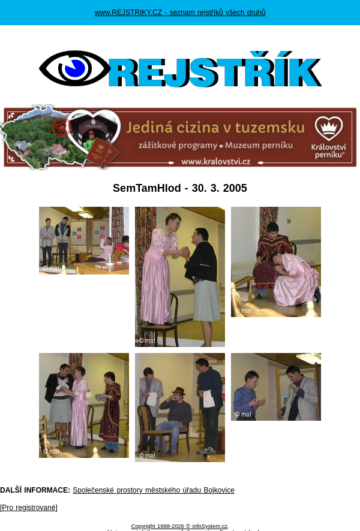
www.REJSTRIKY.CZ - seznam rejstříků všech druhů (180, 12)
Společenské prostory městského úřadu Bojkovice (153, 490)
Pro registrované (28, 507)
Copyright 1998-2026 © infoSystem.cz (179, 526)
